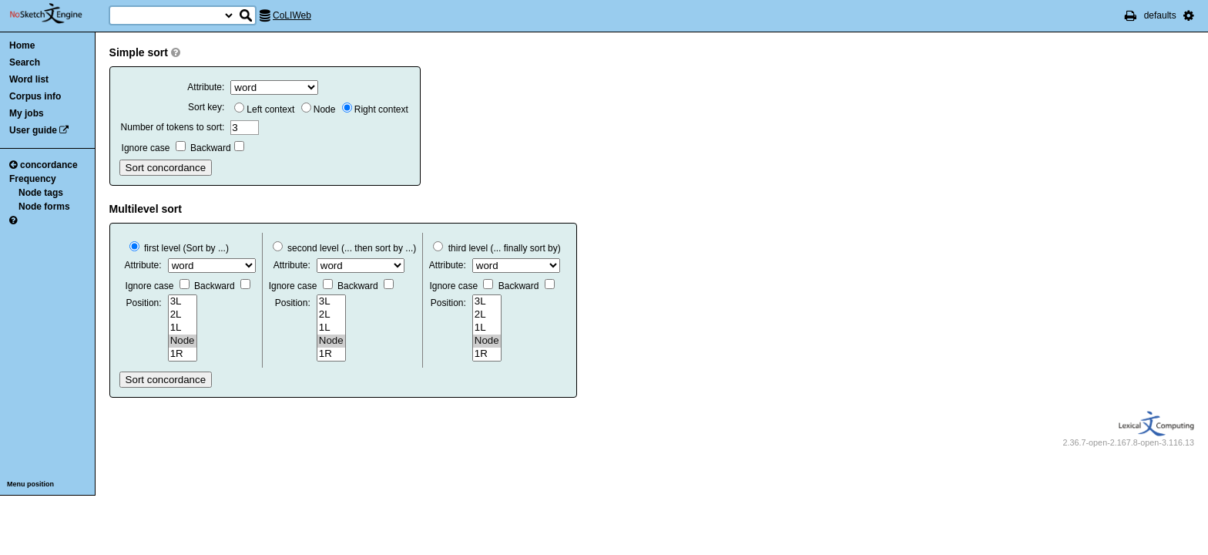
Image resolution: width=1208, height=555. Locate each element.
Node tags (40, 192)
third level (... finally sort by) (496, 248)
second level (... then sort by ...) (345, 248)
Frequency (32, 178)
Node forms (44, 206)
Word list (29, 79)
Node (318, 109)
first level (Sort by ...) (179, 248)
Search (24, 62)
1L (182, 328)
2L (182, 314)
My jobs (26, 113)
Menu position (30, 484)
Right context (375, 109)
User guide (33, 130)
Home (22, 45)
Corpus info (35, 96)
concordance (43, 165)
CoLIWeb (292, 15)
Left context (264, 109)
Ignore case (154, 148)
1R (182, 354)
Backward (217, 148)
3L (182, 301)
